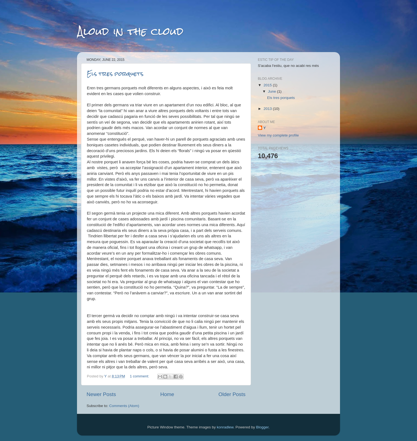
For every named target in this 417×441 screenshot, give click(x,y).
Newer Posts (101, 394)
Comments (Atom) (124, 406)
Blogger (262, 427)
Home (167, 394)
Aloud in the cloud (130, 31)
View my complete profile (278, 135)
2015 (268, 85)
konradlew (225, 427)
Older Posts (231, 394)
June (272, 91)
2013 (268, 109)
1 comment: (140, 376)
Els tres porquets (115, 73)
